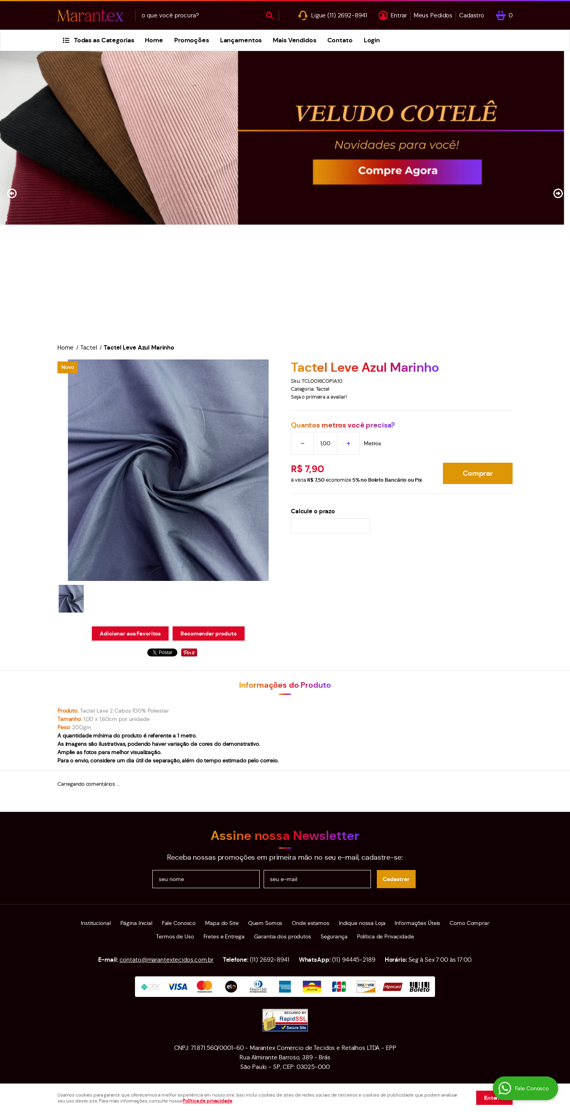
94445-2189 (353, 959)
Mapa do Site (221, 923)
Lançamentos (241, 40)
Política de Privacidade (385, 936)
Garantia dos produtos (282, 936)
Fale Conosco (179, 923)
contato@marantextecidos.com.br (166, 959)
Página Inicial (136, 923)
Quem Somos (265, 923)
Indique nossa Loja (362, 923)
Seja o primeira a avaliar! (319, 396)
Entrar (399, 15)
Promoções (191, 40)
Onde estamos (310, 923)
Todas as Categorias (104, 40)
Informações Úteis (417, 923)
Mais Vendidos (294, 40)
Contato (340, 40)
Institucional (95, 923)
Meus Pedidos (433, 15)
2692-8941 (347, 15)
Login (372, 40)
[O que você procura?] (269, 15)
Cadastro (471, 15)
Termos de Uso (175, 936)
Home (154, 40)
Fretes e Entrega (224, 936)
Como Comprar (469, 923)
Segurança (334, 936)
